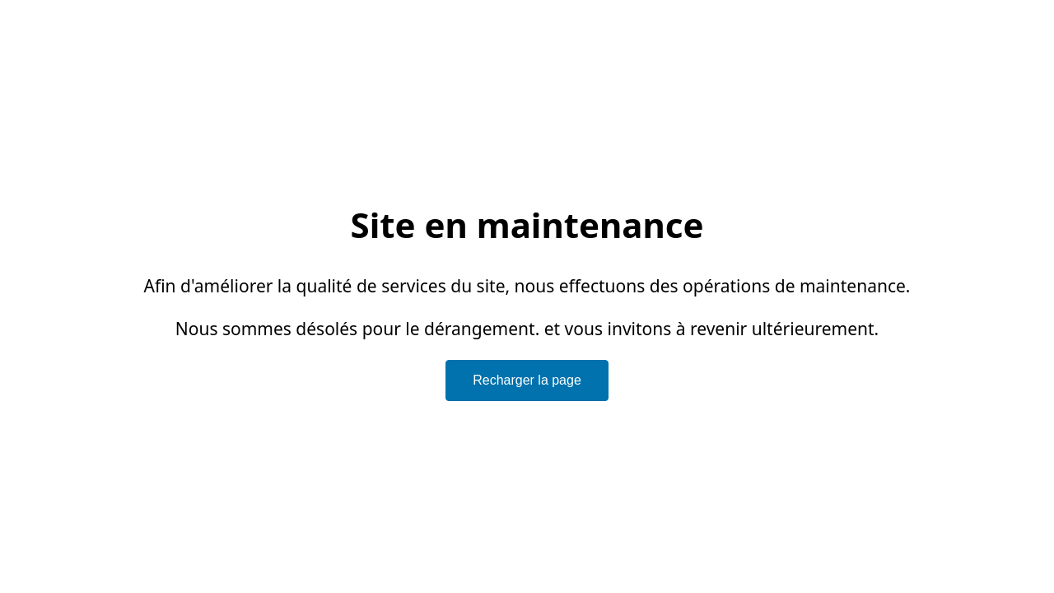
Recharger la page (527, 380)
